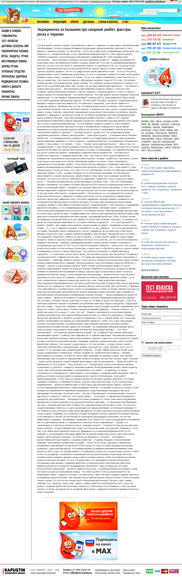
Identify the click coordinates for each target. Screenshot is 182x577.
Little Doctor (161, 132)
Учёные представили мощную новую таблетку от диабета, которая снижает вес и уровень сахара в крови (161, 228)
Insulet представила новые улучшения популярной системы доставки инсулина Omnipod (158, 260)
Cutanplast (146, 126)
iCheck (162, 129)
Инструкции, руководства (107, 572)
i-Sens (155, 129)
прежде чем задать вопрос (158, 342)
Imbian (170, 129)
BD (149, 123)
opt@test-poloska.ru (155, 1)
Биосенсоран (168, 141)
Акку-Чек (156, 141)
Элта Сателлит (154, 149)
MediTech (172, 132)
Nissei (174, 135)
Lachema (149, 132)
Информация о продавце (107, 569)
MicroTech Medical (161, 135)
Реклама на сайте (131, 572)
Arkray (159, 120)
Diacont (156, 126)
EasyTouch (146, 129)
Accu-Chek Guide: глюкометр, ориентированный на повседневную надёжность (161, 171)
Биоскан (145, 144)
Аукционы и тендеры (100, 1)
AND (152, 120)
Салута (167, 147)
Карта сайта (129, 569)
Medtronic (146, 135)
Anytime (145, 120)
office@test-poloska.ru (81, 572)
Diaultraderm (167, 126)
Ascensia (167, 120)
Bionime (155, 123)
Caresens (164, 123)
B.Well (175, 120)
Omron (159, 138)
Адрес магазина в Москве (43, 572)
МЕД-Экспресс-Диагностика (160, 145)
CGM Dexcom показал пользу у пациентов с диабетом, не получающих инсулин (159, 245)
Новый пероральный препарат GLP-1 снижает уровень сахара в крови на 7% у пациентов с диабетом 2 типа (161, 187)
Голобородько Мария (161, 144)
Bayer (144, 123)
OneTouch (168, 138)
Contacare (175, 123)
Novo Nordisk (147, 138)
